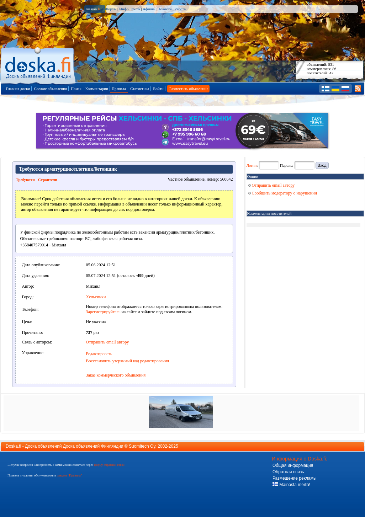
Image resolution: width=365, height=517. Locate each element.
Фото (135, 9)
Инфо (123, 9)
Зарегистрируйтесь (103, 311)
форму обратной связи (109, 465)
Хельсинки (96, 296)
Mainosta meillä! (291, 484)
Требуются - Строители (36, 179)
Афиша (149, 9)
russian (93, 9)
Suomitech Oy (142, 446)
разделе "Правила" (69, 475)
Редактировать (99, 353)
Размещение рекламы (295, 478)
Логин (252, 165)
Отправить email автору (107, 342)
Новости (165, 9)
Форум (110, 9)
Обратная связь (288, 471)
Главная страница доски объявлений (38, 64)
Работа (180, 9)
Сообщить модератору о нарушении (282, 193)
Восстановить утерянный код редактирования (127, 360)
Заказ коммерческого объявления (116, 375)
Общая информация (293, 465)
